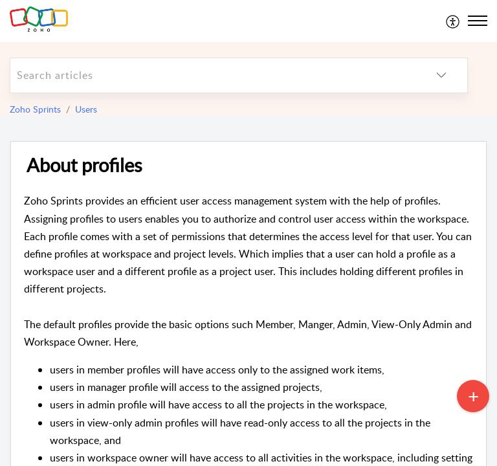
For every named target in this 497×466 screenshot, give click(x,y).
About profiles (84, 165)
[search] (212, 75)
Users (86, 109)
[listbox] (441, 75)
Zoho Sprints (35, 109)
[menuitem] (453, 21)
